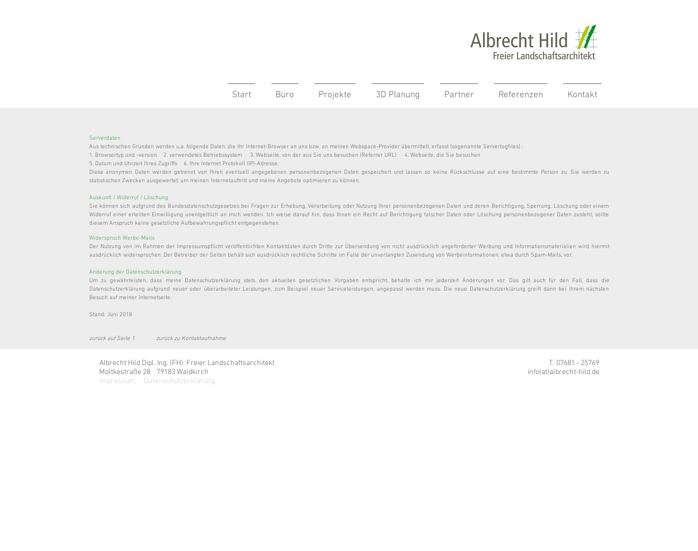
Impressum (117, 381)
